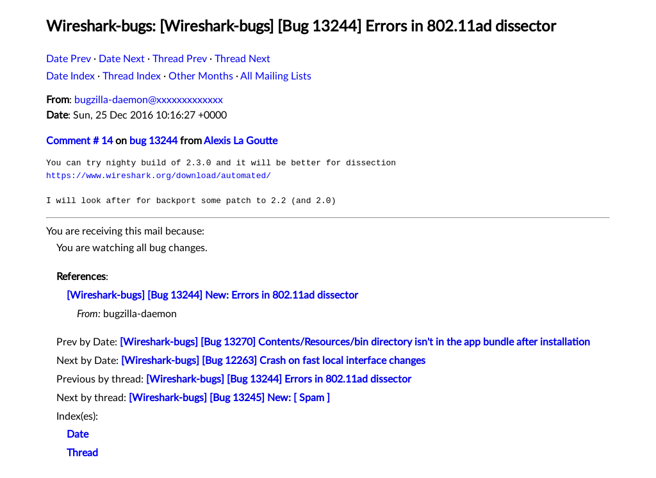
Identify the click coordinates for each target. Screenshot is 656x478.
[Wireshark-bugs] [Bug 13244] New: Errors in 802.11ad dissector (212, 295)
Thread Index (131, 76)
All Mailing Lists (275, 76)
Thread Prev (179, 59)
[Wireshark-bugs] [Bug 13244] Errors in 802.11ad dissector (278, 379)
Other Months (200, 76)
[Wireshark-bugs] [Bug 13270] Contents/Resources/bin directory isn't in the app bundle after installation (355, 342)
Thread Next (242, 59)
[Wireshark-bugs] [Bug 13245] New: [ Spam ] (229, 398)
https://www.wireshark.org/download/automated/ (158, 175)
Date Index (70, 76)
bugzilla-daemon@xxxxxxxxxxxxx (148, 100)
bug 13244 (153, 141)
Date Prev (68, 59)
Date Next (122, 59)
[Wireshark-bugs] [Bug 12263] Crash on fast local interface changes (273, 361)
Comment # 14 (79, 141)
